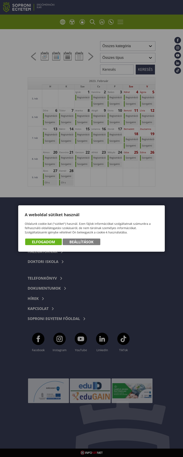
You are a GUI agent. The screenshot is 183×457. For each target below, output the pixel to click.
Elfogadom (43, 241)
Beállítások (81, 241)
